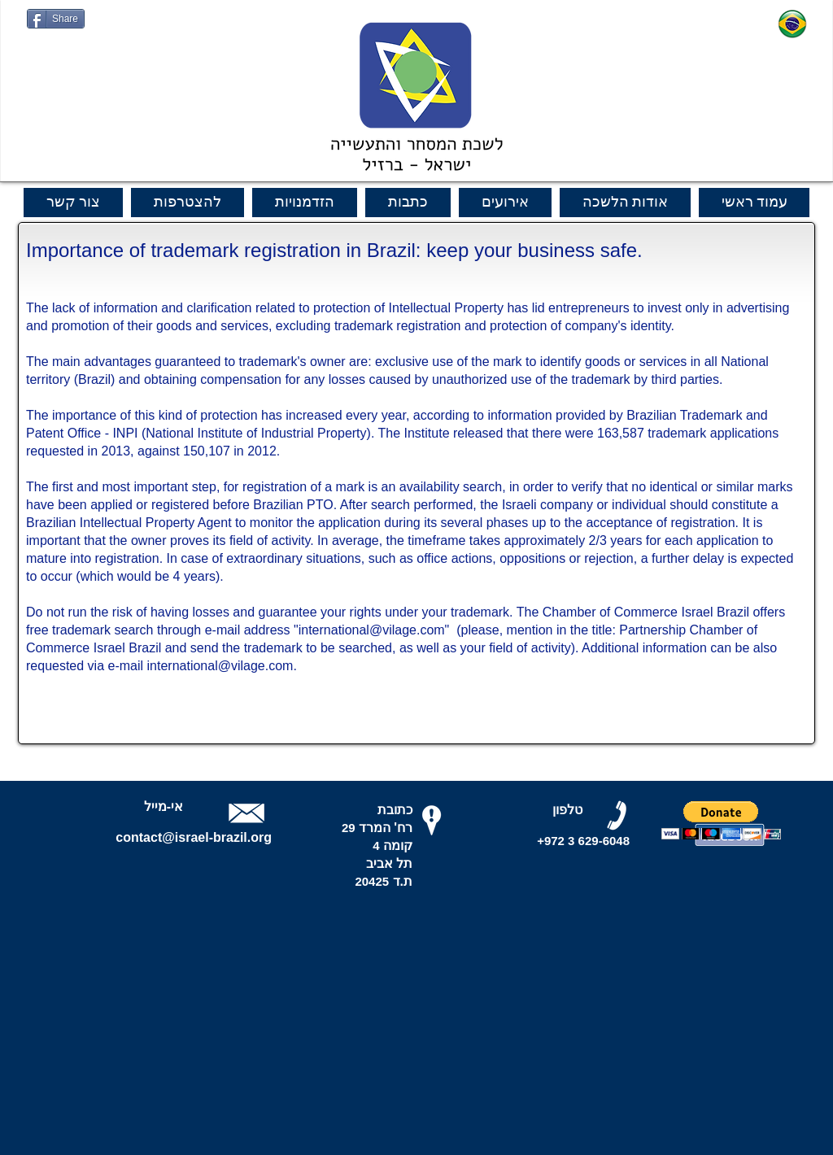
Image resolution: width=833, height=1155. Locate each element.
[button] (721, 820)
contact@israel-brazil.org (194, 837)
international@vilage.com (372, 630)
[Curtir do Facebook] (58, 36)
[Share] (56, 18)
